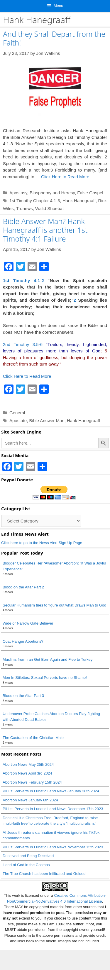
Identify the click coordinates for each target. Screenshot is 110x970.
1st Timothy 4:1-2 (23, 280)
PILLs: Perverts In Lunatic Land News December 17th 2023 (53, 809)
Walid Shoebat (49, 208)
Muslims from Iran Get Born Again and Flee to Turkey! (48, 659)
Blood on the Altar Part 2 (23, 587)
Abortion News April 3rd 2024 (27, 773)
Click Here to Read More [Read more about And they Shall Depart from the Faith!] (65, 176)
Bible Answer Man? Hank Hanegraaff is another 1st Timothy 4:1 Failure (45, 230)
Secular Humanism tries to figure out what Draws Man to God (54, 605)
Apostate (18, 420)
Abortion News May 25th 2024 (28, 764)
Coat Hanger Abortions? (23, 641)
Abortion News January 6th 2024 (30, 800)
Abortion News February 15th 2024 (32, 782)
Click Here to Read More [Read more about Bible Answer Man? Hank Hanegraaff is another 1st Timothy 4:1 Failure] (27, 376)
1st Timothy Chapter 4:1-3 (34, 200)
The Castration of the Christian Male (33, 737)
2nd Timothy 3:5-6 (23, 344)
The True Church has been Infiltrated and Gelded (44, 873)
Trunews (24, 208)
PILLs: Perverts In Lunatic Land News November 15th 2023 (53, 847)
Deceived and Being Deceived (28, 856)
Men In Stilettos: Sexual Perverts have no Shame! (45, 677)
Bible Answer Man (47, 420)
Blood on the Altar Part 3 (23, 695)
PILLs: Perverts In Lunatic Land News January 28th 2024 (51, 791)
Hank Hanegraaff (79, 200)
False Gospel (90, 192)
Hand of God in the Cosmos (26, 865)
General (17, 412)
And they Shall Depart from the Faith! (54, 38)
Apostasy (18, 192)
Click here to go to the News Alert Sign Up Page (41, 543)
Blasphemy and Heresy (52, 192)
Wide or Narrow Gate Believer (28, 623)
